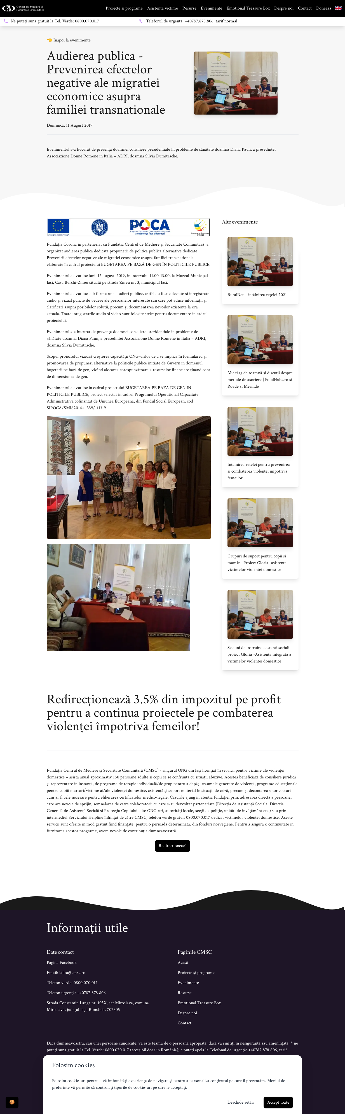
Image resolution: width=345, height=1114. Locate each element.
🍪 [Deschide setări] (12, 1102)
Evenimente (211, 8)
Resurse (189, 8)
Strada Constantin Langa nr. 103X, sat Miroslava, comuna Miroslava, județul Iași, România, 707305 (98, 1006)
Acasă (183, 963)
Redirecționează (173, 846)
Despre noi (284, 8)
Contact (305, 8)
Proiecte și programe (124, 8)
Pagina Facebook (62, 963)
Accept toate (278, 1102)
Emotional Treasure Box (248, 8)
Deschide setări (240, 1102)
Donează (323, 8)
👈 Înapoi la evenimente (69, 40)
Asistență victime (162, 8)
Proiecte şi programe (196, 973)
